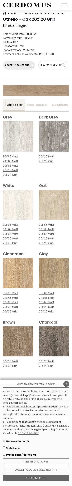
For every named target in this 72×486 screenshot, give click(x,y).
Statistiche (13, 447)
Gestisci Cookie (36, 461)
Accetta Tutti (36, 478)
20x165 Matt (10, 166)
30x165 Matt (10, 156)
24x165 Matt (10, 161)
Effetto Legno (15, 25)
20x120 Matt (10, 170)
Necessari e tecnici (18, 441)
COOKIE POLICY (28, 433)
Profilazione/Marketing (21, 454)
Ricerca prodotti (21, 13)
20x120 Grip (10, 175)
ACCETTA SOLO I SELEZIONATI (36, 469)
